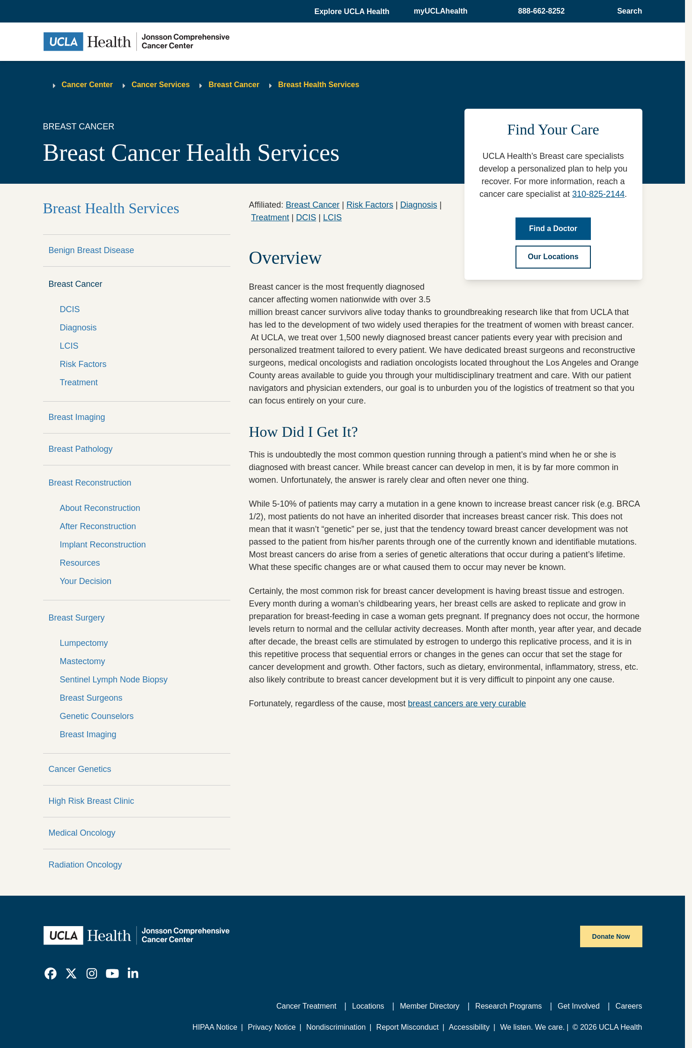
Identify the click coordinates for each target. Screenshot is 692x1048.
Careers (629, 1006)
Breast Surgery (77, 617)
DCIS (70, 309)
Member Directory (429, 1006)
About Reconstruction (100, 508)
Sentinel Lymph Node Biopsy (114, 679)
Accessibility (469, 1027)
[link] (50, 973)
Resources (80, 563)
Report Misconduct (407, 1027)
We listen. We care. (532, 1027)
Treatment (79, 382)
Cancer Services (161, 85)
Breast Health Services (318, 85)
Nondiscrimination (336, 1027)
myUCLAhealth (441, 11)
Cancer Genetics (80, 769)
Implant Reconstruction (103, 544)
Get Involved (579, 1006)
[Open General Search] (626, 11)
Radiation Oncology (85, 864)
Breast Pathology (81, 449)
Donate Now (611, 936)
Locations (368, 1006)
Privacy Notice (271, 1027)
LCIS (69, 346)
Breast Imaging (77, 417)
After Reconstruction (98, 526)
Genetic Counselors (97, 716)
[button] (352, 11)
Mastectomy (82, 661)
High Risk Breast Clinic (91, 801)
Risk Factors (83, 364)
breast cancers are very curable (467, 703)
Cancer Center (87, 85)
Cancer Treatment (306, 1006)
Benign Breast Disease (91, 250)
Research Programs (508, 1006)
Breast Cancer (233, 85)
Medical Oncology (82, 833)
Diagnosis (78, 327)
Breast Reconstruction (90, 482)
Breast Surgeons (91, 698)
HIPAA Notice (214, 1027)
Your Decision (85, 581)
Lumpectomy (84, 643)
